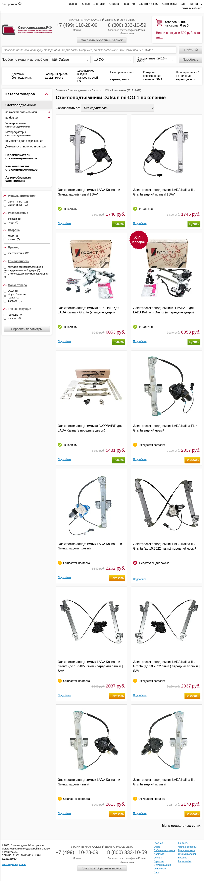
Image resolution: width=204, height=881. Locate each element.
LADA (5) (13, 290)
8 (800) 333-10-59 (127, 25)
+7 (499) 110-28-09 (76, 25)
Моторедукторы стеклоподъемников (18, 133)
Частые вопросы (187, 846)
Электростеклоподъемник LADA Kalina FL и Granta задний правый (90, 546)
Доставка (99, 3)
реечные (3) (14, 318)
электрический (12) (18, 253)
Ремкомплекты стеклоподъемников (21, 168)
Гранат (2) (13, 297)
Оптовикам (169, 3)
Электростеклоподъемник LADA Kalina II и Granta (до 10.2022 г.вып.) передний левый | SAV (90, 666)
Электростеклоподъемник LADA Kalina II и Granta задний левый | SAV (89, 192)
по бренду (27, 117)
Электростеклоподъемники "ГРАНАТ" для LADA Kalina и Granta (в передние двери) (163, 310)
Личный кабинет (191, 8)
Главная (73, 3)
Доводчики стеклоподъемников (25, 146)
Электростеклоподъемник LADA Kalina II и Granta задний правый (164, 782)
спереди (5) (14, 218)
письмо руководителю (14, 864)
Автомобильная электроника (18, 179)
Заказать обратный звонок (102, 40)
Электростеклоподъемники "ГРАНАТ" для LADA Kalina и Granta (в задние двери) (88, 310)
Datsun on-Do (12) (18, 204)
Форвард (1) (15, 301)
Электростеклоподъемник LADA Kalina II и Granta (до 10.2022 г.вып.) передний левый (164, 546)
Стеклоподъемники (20, 105)
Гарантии (129, 3)
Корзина (182, 857)
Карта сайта (184, 861)
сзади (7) (13, 222)
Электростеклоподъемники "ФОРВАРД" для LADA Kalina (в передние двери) (90, 428)
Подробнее (64, 223)
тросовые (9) (15, 314)
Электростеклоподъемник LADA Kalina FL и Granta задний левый (165, 428)
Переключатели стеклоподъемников (21, 156)
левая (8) (13, 236)
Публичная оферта (164, 850)
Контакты (196, 3)
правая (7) (14, 239)
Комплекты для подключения (24, 140)
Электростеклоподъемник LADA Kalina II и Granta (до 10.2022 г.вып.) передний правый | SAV (166, 666)
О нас (86, 3)
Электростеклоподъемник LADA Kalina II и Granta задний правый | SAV (164, 192)
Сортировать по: (68, 108)
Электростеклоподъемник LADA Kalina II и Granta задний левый (89, 782)
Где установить (186, 850)
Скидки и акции (148, 3)
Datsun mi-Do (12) (18, 201)
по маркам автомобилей (27, 112)
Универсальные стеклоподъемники (17, 125)
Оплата (114, 3)
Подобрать (190, 59)
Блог (183, 3)
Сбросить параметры (26, 329)
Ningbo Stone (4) (17, 294)
